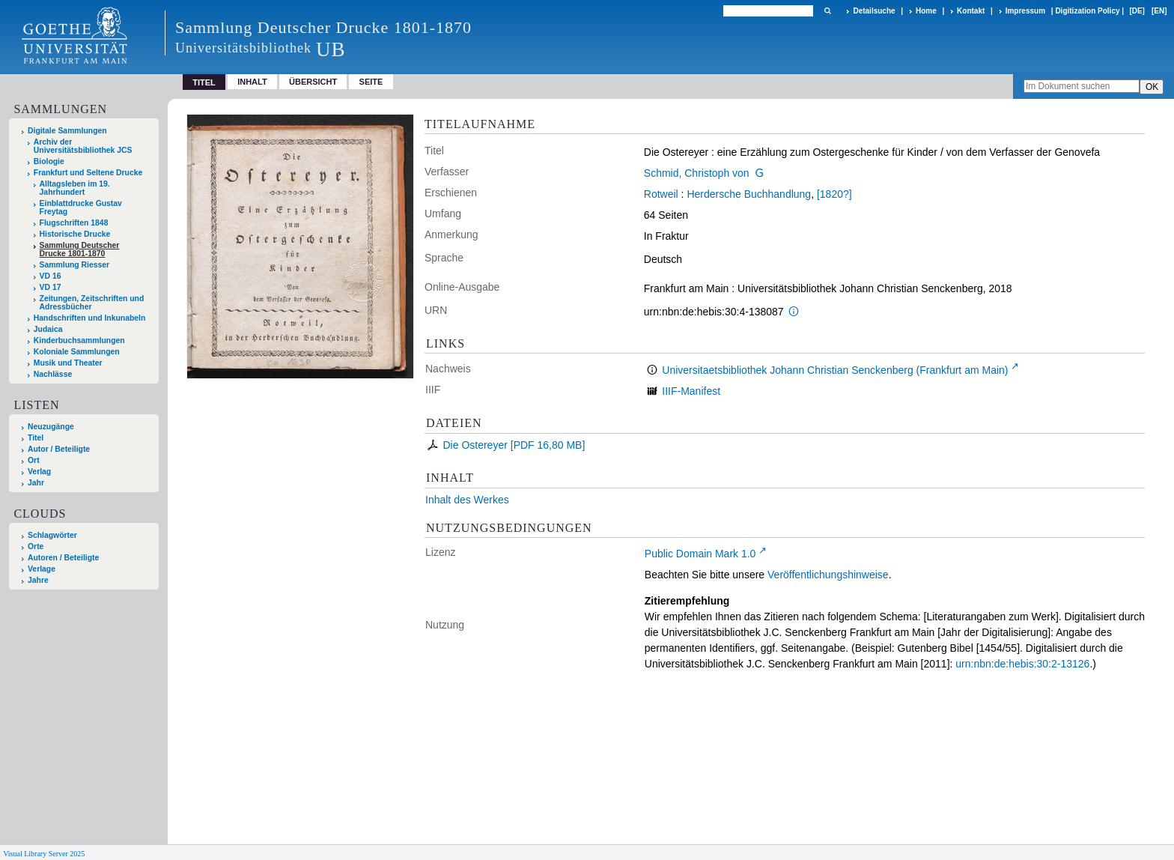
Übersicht (313, 81)
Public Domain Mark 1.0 (700, 554)
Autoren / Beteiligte (63, 558)
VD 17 (50, 287)
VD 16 (50, 276)
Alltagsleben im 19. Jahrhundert (75, 188)
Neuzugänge (51, 427)
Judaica (48, 329)
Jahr (36, 483)
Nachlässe (53, 374)
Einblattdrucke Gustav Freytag (81, 207)
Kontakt (971, 11)
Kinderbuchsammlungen (79, 340)
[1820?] (834, 194)
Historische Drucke (75, 234)
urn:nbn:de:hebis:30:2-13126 (1022, 664)
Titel (35, 438)
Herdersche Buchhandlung (749, 194)
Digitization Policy (1087, 11)
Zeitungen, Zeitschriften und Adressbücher (92, 302)
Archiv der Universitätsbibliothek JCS (83, 146)
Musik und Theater (68, 363)
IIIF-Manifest (691, 391)
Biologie (49, 161)
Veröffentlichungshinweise (828, 575)
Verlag (39, 471)
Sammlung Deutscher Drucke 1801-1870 (80, 249)
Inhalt (252, 81)
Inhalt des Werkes (467, 500)
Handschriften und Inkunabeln (90, 318)
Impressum (1025, 11)
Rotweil (661, 194)
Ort (34, 460)
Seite (371, 81)
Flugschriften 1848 (74, 223)
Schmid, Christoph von (696, 173)
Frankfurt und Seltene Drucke (88, 173)
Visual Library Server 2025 (44, 854)
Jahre (38, 580)
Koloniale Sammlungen (77, 352)
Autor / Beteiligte (59, 449)
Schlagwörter (52, 535)
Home (926, 11)
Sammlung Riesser (75, 265)
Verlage (41, 569)
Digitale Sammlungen (67, 131)
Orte (35, 546)
